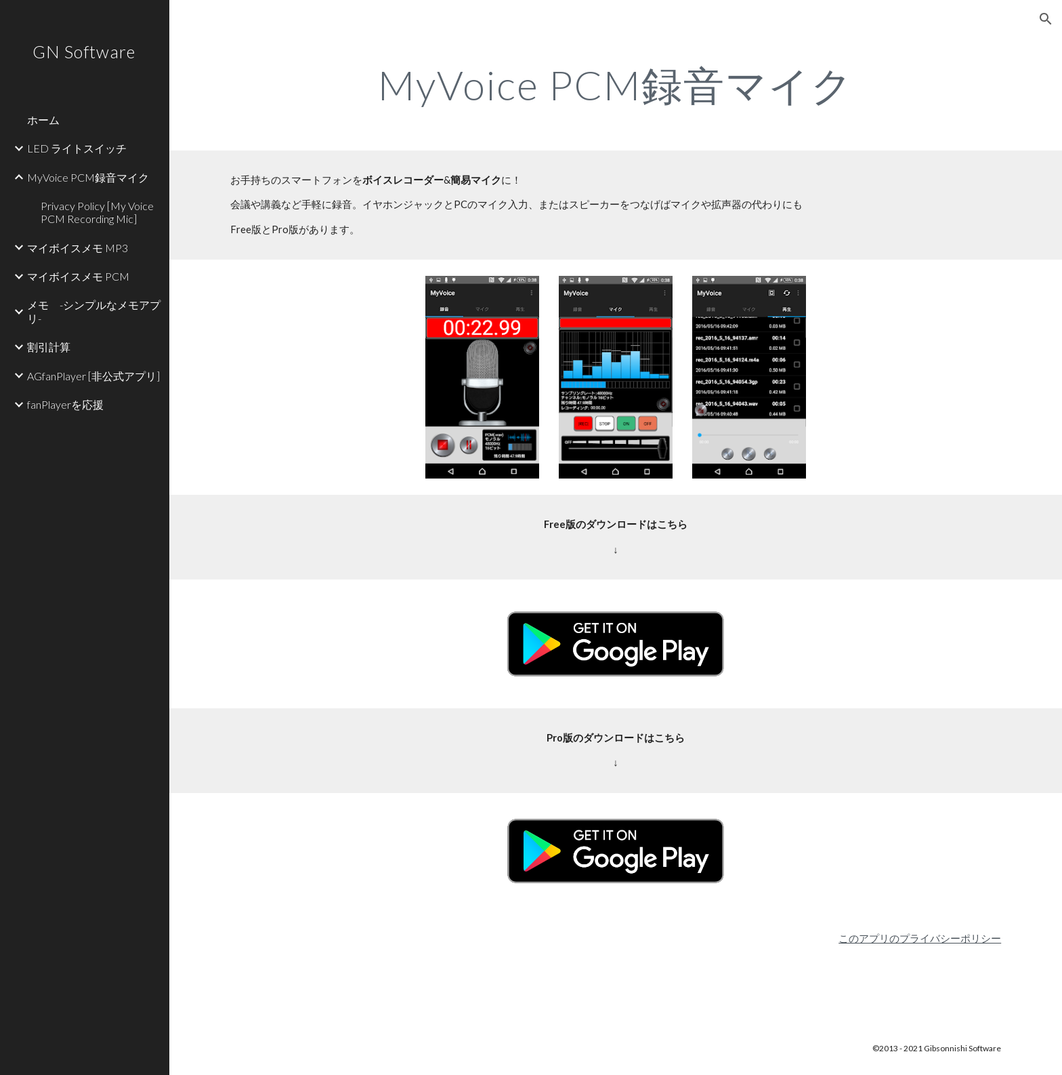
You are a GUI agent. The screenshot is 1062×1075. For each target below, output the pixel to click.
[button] (1045, 19)
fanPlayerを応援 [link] (65, 404)
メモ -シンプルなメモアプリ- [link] (94, 311)
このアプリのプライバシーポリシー (919, 938)
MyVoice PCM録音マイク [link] (88, 177)
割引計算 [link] (48, 346)
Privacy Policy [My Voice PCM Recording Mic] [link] (97, 212)
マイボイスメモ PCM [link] (78, 276)
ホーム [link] (43, 119)
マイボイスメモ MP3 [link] (77, 247)
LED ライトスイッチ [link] (77, 148)
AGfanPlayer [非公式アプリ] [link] (93, 375)
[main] (615, 85)
